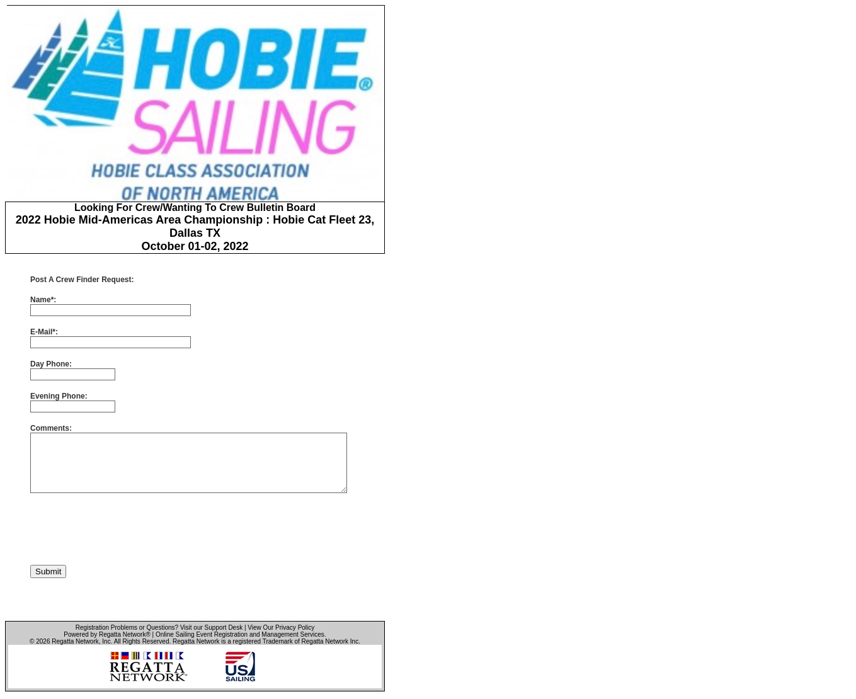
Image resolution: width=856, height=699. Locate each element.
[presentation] (126, 529)
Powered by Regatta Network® (107, 634)
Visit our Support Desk (211, 627)
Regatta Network (75, 641)
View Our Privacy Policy (281, 627)
